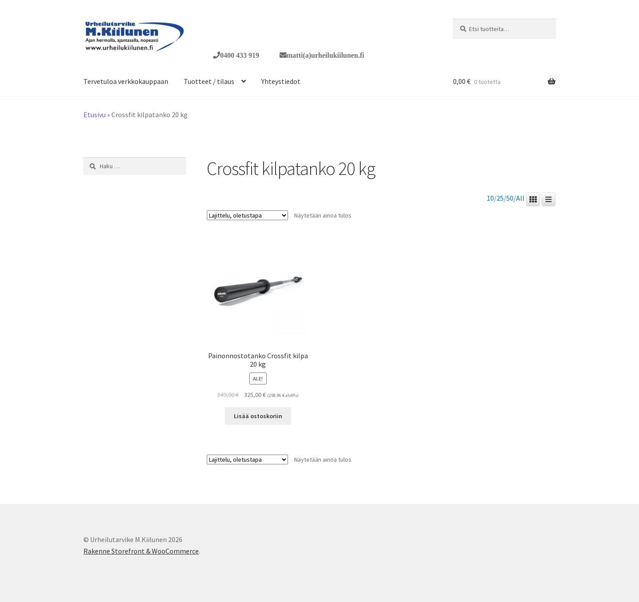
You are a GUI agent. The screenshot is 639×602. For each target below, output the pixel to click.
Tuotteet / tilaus (209, 81)
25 (500, 198)
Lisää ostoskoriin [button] (258, 416)
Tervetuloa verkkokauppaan (125, 81)
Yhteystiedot (280, 81)
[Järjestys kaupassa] (247, 215)
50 (509, 198)
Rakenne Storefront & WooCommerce (141, 551)
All (520, 198)
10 (490, 198)
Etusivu (94, 114)
